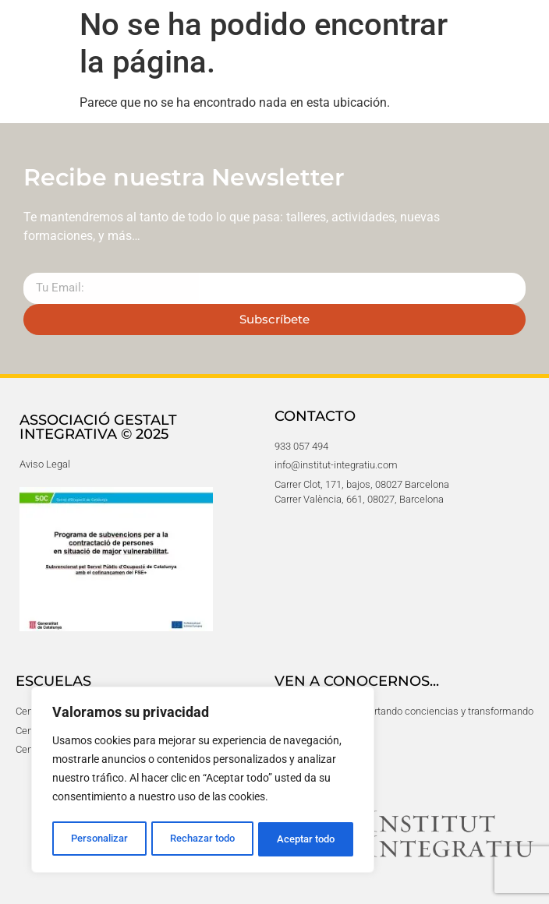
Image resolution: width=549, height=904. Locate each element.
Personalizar (98, 839)
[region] (202, 781)
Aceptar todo (306, 839)
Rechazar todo (202, 839)
